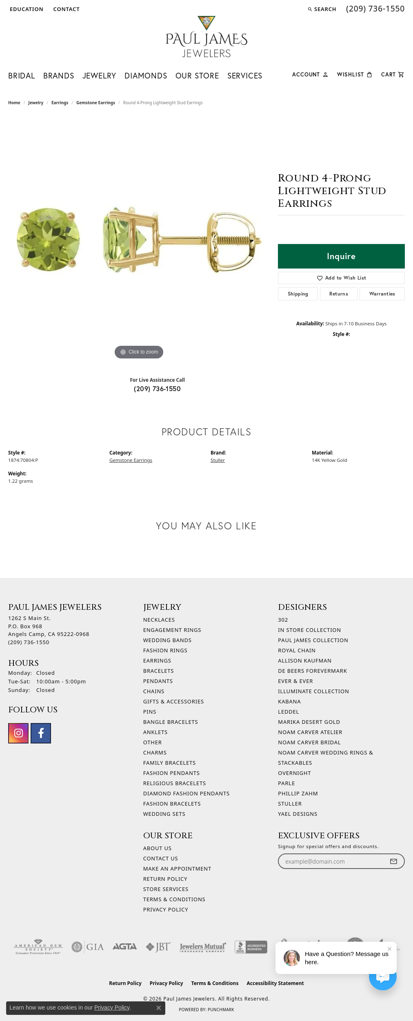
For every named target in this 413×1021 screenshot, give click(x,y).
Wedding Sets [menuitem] (164, 813)
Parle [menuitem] (286, 783)
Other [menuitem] (152, 742)
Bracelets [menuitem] (158, 670)
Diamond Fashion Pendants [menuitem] (186, 793)
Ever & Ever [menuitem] (295, 681)
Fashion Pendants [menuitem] (171, 773)
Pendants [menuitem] (158, 681)
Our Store (197, 75)
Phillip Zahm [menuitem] (298, 793)
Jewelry (99, 75)
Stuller (218, 460)
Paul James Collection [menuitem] (313, 640)
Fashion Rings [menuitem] (165, 650)
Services (244, 75)
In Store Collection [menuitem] (309, 630)
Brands (58, 75)
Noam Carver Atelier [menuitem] (310, 732)
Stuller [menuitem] (290, 803)
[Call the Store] (28, 642)
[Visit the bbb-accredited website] (251, 947)
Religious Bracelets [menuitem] (174, 783)
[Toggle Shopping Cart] (393, 73)
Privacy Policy (166, 909)
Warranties (382, 294)
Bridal (21, 75)
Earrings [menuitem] (157, 660)
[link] (66, 9)
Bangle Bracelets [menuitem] (170, 721)
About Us (157, 848)
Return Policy (165, 878)
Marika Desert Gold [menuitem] (309, 721)
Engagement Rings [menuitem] (172, 630)
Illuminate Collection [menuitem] (313, 691)
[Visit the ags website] (38, 947)
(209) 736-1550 (157, 388)
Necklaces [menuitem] (159, 619)
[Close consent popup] (158, 1007)
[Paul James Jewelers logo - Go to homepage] (206, 36)
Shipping (298, 294)
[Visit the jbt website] (158, 947)
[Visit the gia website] (87, 947)
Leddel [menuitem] (288, 711)
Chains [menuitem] (153, 691)
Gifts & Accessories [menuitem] (173, 701)
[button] (26, 9)
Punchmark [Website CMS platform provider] (221, 1009)
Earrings (59, 102)
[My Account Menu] (310, 73)
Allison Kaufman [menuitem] (304, 660)
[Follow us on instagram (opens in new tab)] (18, 733)
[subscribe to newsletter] (393, 861)
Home (14, 102)
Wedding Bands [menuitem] (167, 640)
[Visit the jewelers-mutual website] (203, 947)
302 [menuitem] (283, 619)
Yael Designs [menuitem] (298, 813)
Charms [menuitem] (155, 752)
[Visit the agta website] (124, 947)
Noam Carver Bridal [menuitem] (309, 742)
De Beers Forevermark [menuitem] (312, 670)
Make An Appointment (177, 868)
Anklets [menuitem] (155, 732)
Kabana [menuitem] (289, 701)
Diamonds (145, 75)
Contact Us (160, 858)
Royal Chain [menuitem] (296, 650)
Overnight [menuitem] (294, 773)
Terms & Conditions (174, 899)
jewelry (35, 102)
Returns (338, 294)
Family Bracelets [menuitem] (169, 762)
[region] (139, 239)
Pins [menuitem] (150, 711)
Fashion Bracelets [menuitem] (172, 803)
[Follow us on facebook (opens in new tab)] (41, 733)
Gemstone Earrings (95, 102)
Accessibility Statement (275, 983)
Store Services (166, 889)
